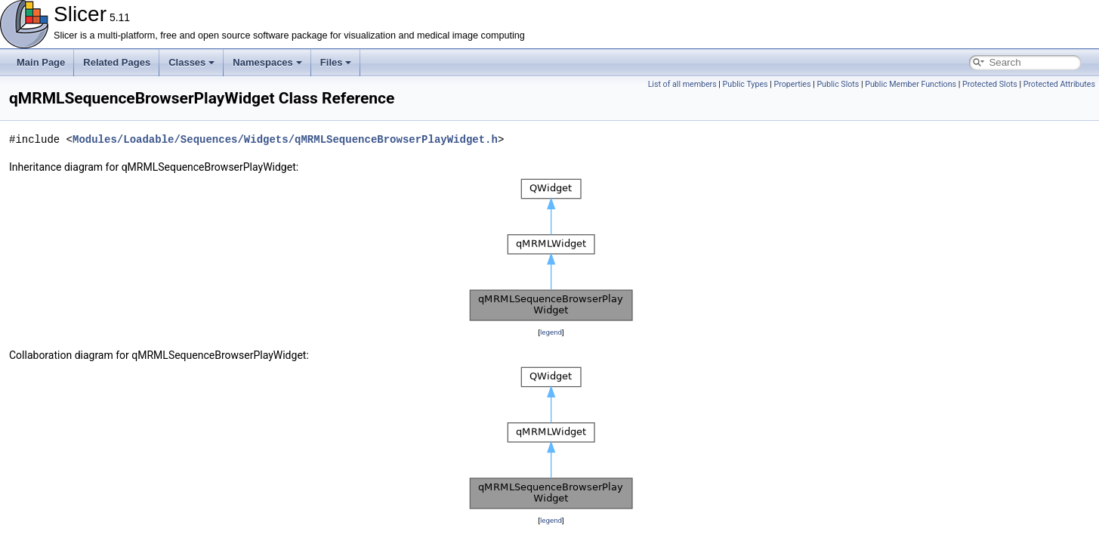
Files (336, 62)
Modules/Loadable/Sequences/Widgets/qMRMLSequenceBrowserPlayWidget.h (285, 139)
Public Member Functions (910, 84)
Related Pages (116, 62)
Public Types (745, 84)
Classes (191, 62)
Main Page (41, 62)
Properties (791, 84)
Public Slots (838, 84)
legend (551, 332)
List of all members (682, 84)
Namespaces (267, 62)
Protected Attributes (1059, 84)
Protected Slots (989, 84)
